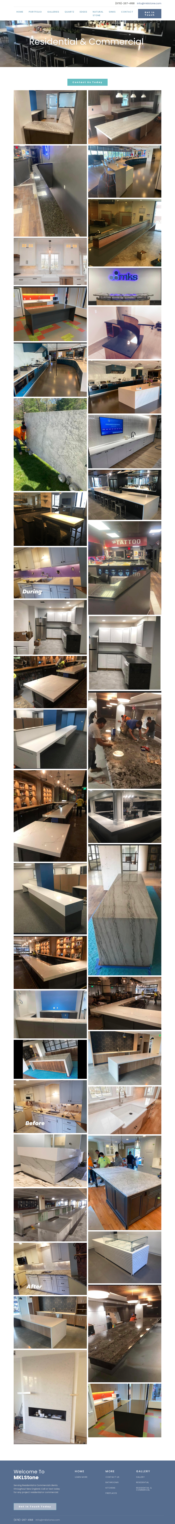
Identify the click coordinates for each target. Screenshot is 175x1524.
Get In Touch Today (35, 1506)
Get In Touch (150, 14)
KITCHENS (110, 1488)
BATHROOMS (112, 1482)
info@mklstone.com (149, 3)
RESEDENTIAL (142, 1482)
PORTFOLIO (35, 11)
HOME (19, 11)
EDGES (83, 11)
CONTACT (127, 11)
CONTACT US (112, 1477)
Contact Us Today (87, 82)
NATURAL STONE (98, 13)
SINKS (112, 11)
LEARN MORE (81, 1477)
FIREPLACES (111, 1493)
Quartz (69, 11)
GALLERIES (53, 11)
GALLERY (140, 1477)
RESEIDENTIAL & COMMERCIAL (144, 1489)
